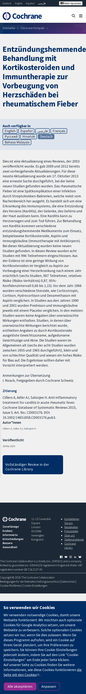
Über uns (69, 535)
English (18, 3)
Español (30, 3)
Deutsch (7, 3)
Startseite (9, 28)
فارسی (42, 3)
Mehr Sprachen (70, 3)
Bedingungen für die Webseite (17, 581)
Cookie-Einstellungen (35, 585)
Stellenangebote (74, 539)
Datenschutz (68, 581)
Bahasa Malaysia (17, 142)
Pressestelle (71, 531)
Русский (11, 136)
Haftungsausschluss (48, 581)
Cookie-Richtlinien (10, 585)
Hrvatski (28, 136)
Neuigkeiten (71, 527)
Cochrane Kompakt (33, 28)
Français (59, 131)
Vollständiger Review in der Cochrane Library (27, 466)
